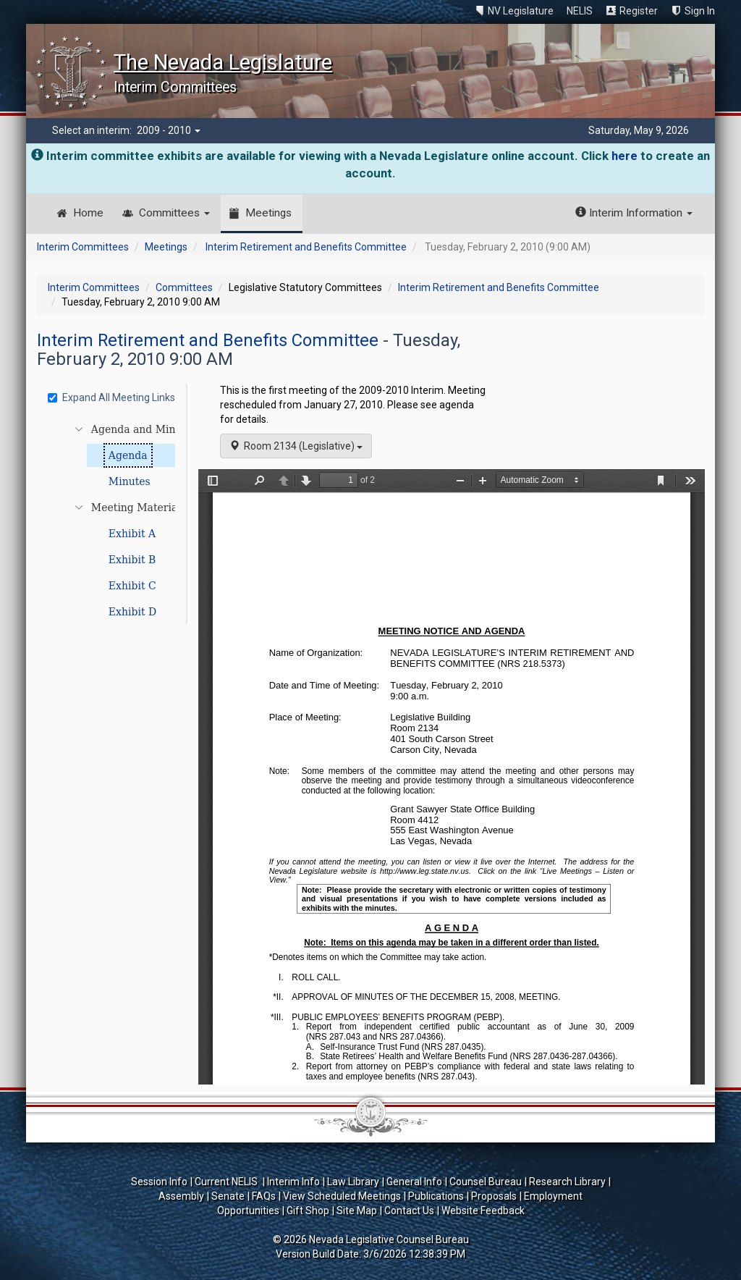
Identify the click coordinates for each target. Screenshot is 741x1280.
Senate (228, 1196)
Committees (174, 212)
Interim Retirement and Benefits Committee (306, 247)
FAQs (264, 1196)
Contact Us (409, 1210)
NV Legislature (521, 11)
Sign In (700, 11)
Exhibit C (132, 585)
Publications (436, 1196)
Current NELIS (227, 1181)
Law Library (353, 1181)
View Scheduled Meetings (342, 1196)
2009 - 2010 (168, 130)
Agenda (128, 455)
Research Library (567, 1181)
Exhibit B (132, 559)
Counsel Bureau (485, 1181)
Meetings (268, 212)
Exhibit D (132, 612)
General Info (414, 1181)
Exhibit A (132, 533)
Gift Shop (308, 1210)
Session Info (159, 1181)
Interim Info (293, 1181)
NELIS (580, 11)
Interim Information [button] (634, 212)
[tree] (113, 520)
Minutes (130, 481)
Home (88, 212)
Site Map (356, 1210)
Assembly (181, 1196)
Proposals (494, 1196)
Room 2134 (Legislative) (296, 446)
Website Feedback (483, 1210)
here (624, 155)
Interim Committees (83, 247)
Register (638, 11)
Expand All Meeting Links (111, 397)
